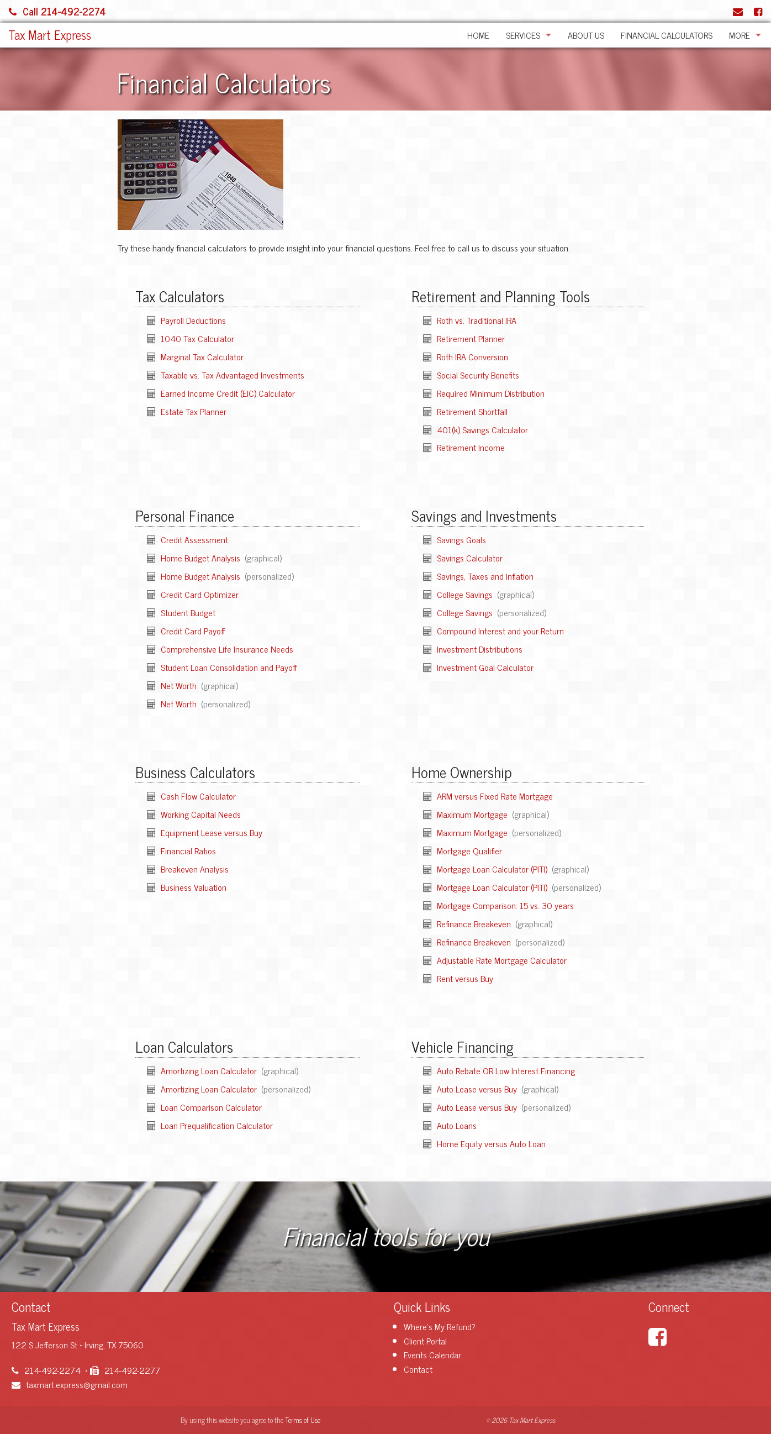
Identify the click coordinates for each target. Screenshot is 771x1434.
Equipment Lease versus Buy (211, 832)
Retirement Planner (471, 338)
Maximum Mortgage (473, 814)
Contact (418, 1369)
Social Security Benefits (478, 374)
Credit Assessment (194, 539)
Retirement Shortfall (472, 411)
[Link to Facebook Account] (758, 11)
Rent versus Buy (465, 978)
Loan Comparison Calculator (211, 1107)
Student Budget (188, 612)
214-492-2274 (46, 1370)
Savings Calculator (470, 557)
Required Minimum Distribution (491, 393)
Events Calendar (432, 1354)
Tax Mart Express (49, 34)
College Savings (466, 594)
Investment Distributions (479, 649)
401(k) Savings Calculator (482, 429)
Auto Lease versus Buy (478, 1088)
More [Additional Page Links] (739, 35)
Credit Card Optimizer (200, 594)
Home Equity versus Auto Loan (491, 1143)
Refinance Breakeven (475, 923)
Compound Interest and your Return (500, 630)
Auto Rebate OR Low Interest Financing (506, 1070)
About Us (586, 35)
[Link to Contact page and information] (738, 11)
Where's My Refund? (440, 1326)
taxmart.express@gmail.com (70, 1384)
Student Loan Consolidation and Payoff (229, 667)
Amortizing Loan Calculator (210, 1070)
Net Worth (180, 685)
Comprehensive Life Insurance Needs (227, 649)
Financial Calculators (666, 35)
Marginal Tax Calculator (202, 356)
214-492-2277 (125, 1370)
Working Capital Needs (201, 814)
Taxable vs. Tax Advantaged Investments (232, 374)
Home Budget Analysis (201, 557)
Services (523, 35)
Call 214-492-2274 (57, 11)
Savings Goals (461, 539)
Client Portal (425, 1340)
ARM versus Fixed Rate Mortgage (495, 796)
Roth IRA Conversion (472, 356)
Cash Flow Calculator (198, 796)
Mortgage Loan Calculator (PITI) (493, 869)
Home (478, 35)
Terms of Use (302, 1420)
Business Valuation (193, 887)
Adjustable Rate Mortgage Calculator (502, 960)
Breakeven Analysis (195, 869)
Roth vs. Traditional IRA (476, 320)
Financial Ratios (188, 850)
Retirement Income (471, 447)
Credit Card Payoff (193, 630)
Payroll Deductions (193, 320)
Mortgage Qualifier (469, 850)
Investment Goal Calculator (485, 667)
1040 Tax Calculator (197, 338)
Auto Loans (457, 1125)
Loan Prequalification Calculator (217, 1125)
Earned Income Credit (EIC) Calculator (228, 393)
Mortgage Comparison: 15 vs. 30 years (505, 905)
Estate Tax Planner (193, 411)
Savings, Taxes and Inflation (485, 576)
